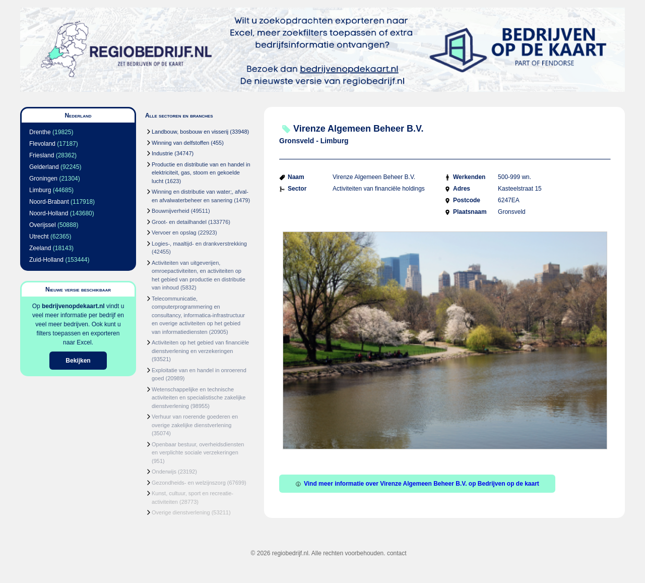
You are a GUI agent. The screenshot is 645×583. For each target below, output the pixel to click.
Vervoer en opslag (174, 232)
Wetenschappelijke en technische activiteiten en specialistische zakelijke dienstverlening (198, 397)
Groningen (43, 178)
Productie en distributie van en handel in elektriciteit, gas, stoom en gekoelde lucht (201, 172)
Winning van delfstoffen (180, 143)
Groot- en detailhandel (179, 222)
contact (397, 553)
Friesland (41, 155)
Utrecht (39, 236)
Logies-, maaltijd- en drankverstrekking (199, 244)
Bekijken (78, 360)
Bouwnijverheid (170, 211)
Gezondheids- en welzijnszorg (189, 483)
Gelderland (44, 166)
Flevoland (42, 143)
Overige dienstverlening (181, 512)
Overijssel (42, 224)
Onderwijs (164, 472)
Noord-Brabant (49, 201)
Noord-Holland (48, 213)
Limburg (40, 190)
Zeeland (40, 248)
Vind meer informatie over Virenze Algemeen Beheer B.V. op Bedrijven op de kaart (417, 483)
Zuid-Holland (46, 259)
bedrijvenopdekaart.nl (73, 306)
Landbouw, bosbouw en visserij (190, 132)
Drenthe (40, 132)
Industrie (162, 153)
